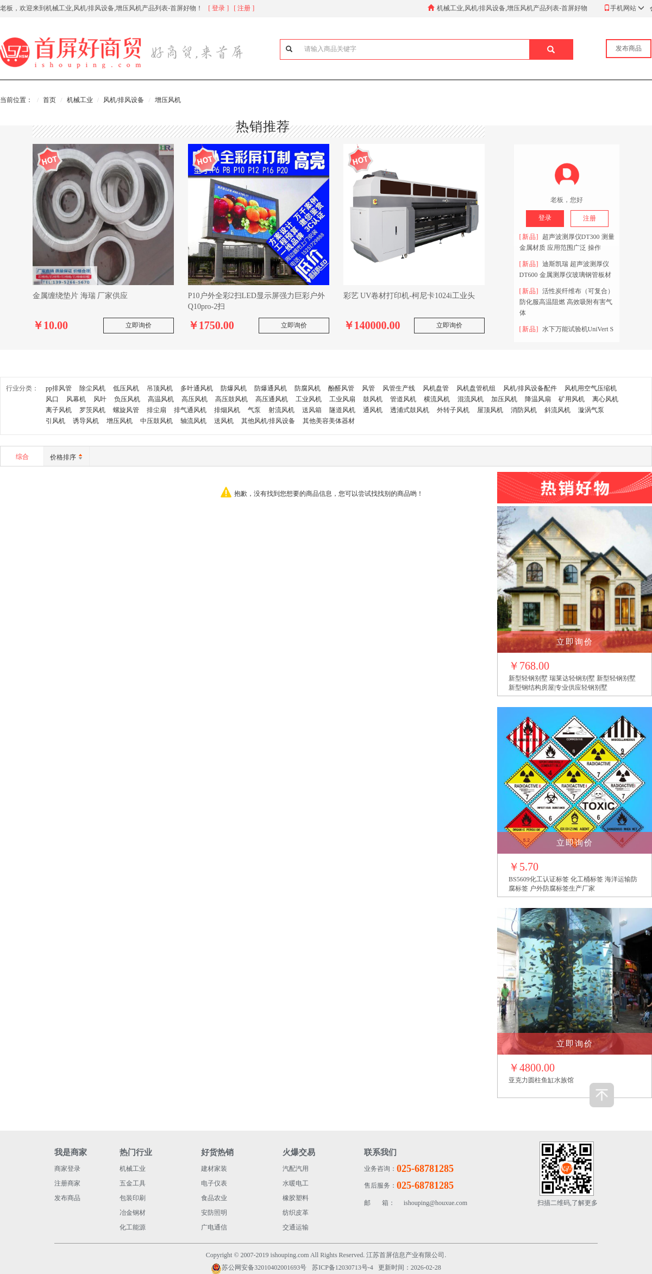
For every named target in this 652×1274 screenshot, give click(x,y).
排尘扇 (156, 410)
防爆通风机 (270, 388)
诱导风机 (86, 421)
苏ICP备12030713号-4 (342, 1267)
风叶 (99, 399)
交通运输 (296, 1227)
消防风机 (524, 410)
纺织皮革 (296, 1212)
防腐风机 (307, 388)
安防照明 (214, 1212)
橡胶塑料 (296, 1198)
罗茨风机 (92, 410)
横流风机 (437, 399)
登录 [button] (544, 218)
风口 (52, 399)
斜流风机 (557, 410)
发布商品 (67, 1198)
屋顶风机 (490, 410)
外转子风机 (453, 410)
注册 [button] (589, 218)
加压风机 (504, 399)
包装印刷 (133, 1198)
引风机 (55, 421)
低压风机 (126, 388)
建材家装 (214, 1168)
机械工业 (80, 100)
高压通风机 (271, 399)
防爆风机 (234, 388)
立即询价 (139, 325)
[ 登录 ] (218, 8)
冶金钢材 (133, 1212)
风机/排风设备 (123, 100)
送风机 (224, 421)
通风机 (373, 410)
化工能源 (133, 1227)
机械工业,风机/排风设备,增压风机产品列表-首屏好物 (512, 8)
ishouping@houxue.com (415, 1203)
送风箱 (312, 410)
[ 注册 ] (244, 8)
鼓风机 (373, 399)
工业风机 (309, 399)
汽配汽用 (296, 1168)
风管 (368, 388)
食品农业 (214, 1198)
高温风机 (161, 399)
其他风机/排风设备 (268, 421)
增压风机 (168, 100)
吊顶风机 (160, 388)
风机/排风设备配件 (530, 388)
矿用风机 (572, 399)
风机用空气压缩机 (591, 388)
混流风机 (470, 399)
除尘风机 (92, 388)
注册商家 (67, 1183)
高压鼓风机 (231, 399)
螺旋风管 (126, 410)
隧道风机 (342, 410)
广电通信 (214, 1227)
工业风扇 (342, 399)
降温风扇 (538, 399)
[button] (551, 49)
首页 (49, 100)
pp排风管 (59, 388)
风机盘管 (436, 388)
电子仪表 (214, 1183)
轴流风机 (193, 421)
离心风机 (605, 399)
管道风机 (403, 399)
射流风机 (281, 410)
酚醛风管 (341, 388)
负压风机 (127, 399)
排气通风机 (190, 410)
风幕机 (76, 399)
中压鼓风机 (156, 421)
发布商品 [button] (629, 48)
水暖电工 (296, 1183)
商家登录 (67, 1168)
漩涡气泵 (591, 410)
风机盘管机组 (476, 388)
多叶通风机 (196, 388)
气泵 (254, 410)
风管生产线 (399, 388)
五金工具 (133, 1183)
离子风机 (59, 410)
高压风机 (194, 399)
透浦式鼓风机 (409, 410)
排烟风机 (227, 410)
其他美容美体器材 (329, 421)
